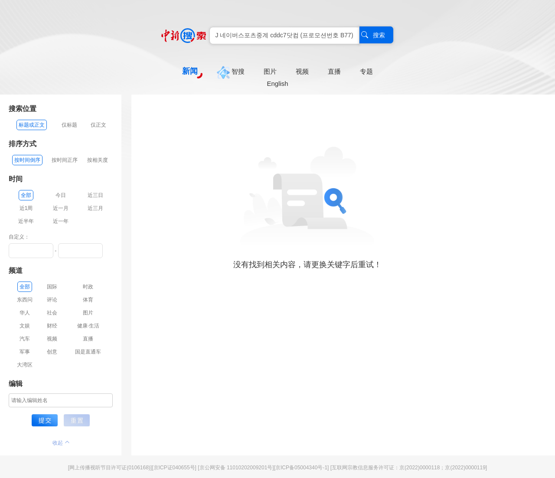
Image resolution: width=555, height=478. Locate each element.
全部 (26, 195)
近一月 (61, 208)
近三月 (95, 208)
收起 (60, 443)
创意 (52, 352)
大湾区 (25, 365)
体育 (88, 300)
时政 (88, 287)
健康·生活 (88, 326)
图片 (88, 313)
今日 (61, 195)
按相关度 (97, 160)
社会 (52, 313)
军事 (25, 352)
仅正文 (98, 125)
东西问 (25, 300)
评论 (52, 300)
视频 (52, 339)
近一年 (61, 221)
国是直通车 (88, 352)
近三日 (95, 195)
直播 (88, 339)
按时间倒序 (27, 160)
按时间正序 (65, 160)
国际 (52, 287)
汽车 (25, 339)
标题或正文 (32, 125)
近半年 (26, 221)
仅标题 (69, 125)
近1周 (26, 208)
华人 (25, 313)
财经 (52, 326)
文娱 (25, 326)
